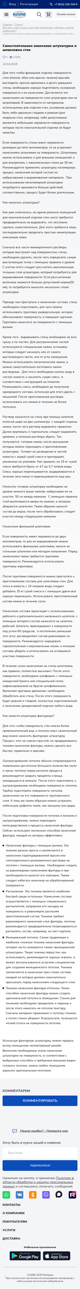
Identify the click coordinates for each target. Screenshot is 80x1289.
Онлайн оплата (66, 14)
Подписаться (40, 1165)
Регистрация (29, 4)
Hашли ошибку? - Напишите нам (40, 1131)
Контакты (11, 1205)
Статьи (18, 24)
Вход (12, 4)
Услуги (9, 1230)
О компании (14, 1213)
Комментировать (40, 1100)
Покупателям (15, 1222)
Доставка (11, 1239)
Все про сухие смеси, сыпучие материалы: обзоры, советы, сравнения (38, 29)
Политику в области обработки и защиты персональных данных (38, 1182)
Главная (7, 24)
